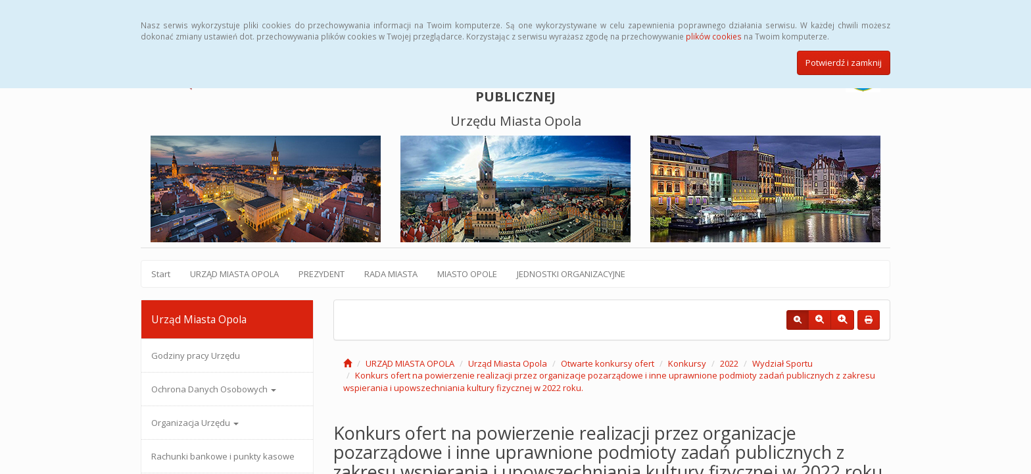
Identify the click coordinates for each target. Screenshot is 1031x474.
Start (160, 274)
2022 (729, 363)
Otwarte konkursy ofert (607, 363)
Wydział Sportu (782, 363)
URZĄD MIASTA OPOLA (234, 274)
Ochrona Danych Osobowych (213, 389)
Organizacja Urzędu (195, 423)
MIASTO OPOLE (467, 274)
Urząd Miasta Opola (507, 363)
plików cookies (714, 36)
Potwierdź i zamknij (843, 62)
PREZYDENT (322, 274)
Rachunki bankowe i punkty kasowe (223, 456)
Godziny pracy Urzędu (195, 355)
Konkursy (687, 363)
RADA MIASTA (391, 274)
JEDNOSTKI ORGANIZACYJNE (571, 274)
